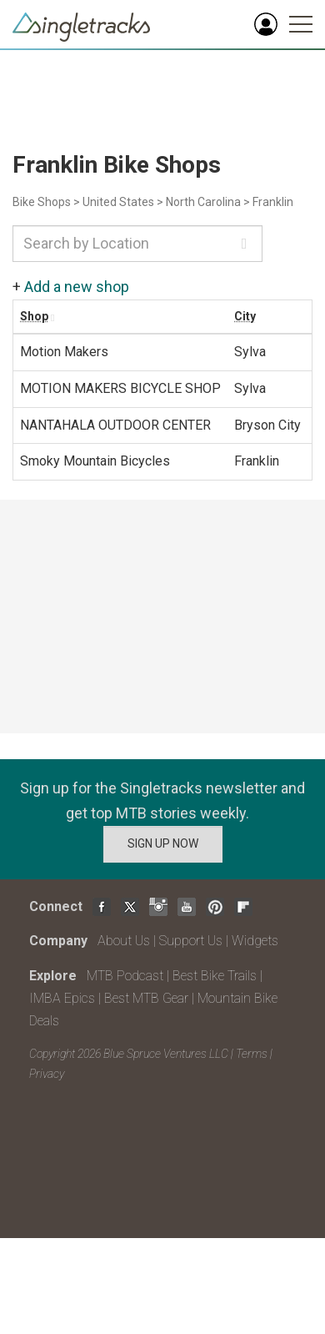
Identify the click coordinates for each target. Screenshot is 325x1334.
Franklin (272, 202)
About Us (124, 941)
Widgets (255, 941)
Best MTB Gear (146, 998)
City (245, 316)
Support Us (190, 941)
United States (118, 202)
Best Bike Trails (214, 976)
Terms (252, 1053)
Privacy (46, 1073)
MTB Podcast (125, 976)
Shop (34, 316)
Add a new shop (76, 286)
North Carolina (203, 202)
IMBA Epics (62, 998)
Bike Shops (41, 202)
